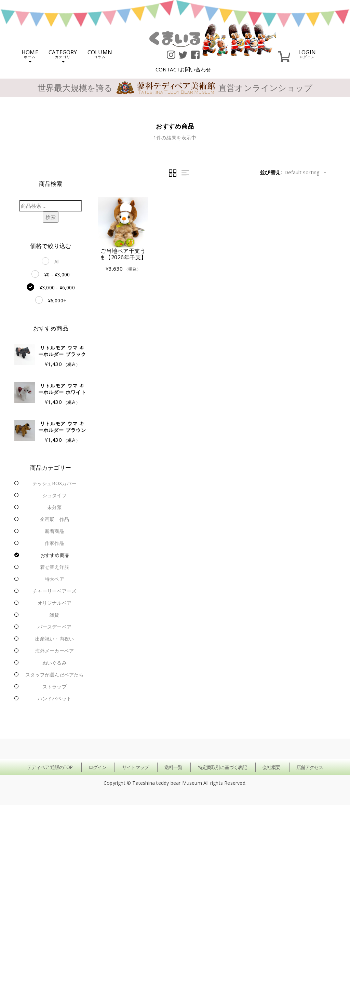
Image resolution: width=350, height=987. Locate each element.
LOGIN (307, 53)
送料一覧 (173, 767)
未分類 (54, 507)
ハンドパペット (54, 698)
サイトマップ (135, 767)
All (57, 261)
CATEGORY (63, 56)
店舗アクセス (309, 767)
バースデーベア (54, 626)
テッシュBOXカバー (54, 483)
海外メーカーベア (54, 650)
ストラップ (54, 686)
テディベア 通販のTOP (49, 767)
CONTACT (183, 69)
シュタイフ (54, 495)
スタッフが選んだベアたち (54, 674)
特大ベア (54, 579)
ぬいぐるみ (54, 662)
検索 (50, 217)
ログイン (97, 767)
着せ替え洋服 (54, 567)
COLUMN (100, 53)
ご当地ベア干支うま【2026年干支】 (123, 254)
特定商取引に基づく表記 (222, 767)
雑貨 (54, 615)
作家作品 (54, 543)
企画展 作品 (54, 519)
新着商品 (54, 531)
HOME (30, 56)
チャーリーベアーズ (54, 591)
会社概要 (271, 767)
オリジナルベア (54, 603)
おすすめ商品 (54, 555)
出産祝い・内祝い (54, 638)
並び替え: (271, 172)
